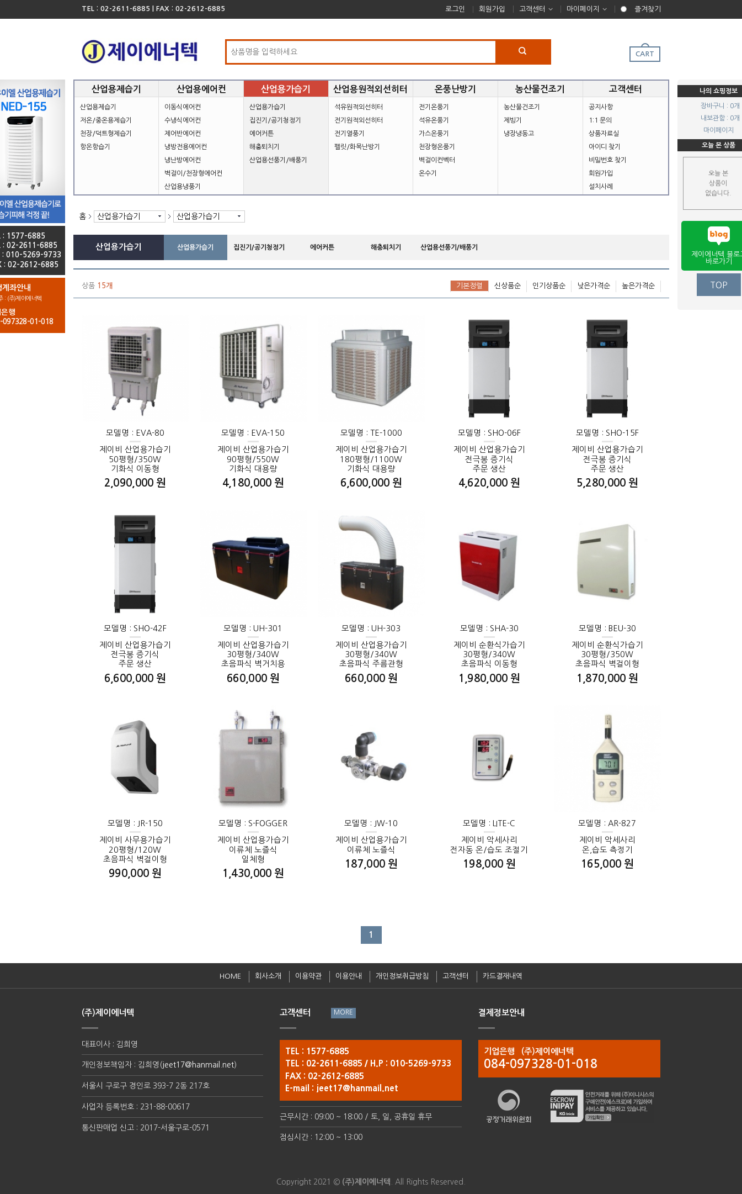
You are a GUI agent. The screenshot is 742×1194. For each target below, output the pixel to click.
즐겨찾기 (647, 9)
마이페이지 (583, 9)
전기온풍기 (434, 107)
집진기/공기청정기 (275, 120)
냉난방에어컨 (182, 160)
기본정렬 (469, 285)
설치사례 (601, 186)
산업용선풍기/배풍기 (278, 160)
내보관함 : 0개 (720, 118)
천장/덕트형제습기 (106, 133)
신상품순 (507, 285)
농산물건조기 (522, 107)
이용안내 (348, 976)
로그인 (455, 9)
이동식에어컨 (182, 107)
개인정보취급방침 (402, 976)
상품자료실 (604, 133)
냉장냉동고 (519, 133)
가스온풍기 (434, 133)
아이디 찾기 (605, 147)
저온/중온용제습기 (106, 120)
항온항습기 (95, 147)
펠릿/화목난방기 (357, 147)
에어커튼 (261, 133)
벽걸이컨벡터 (437, 160)
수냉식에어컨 (182, 120)
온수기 (428, 173)
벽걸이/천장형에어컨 (193, 173)
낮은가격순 (593, 285)
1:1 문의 (600, 120)
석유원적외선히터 (358, 107)
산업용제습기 (98, 107)
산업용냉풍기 (182, 186)
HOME (230, 976)
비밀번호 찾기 (608, 160)
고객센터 (532, 9)
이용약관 (308, 976)
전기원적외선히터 (358, 120)
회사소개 (268, 976)
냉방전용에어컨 (185, 147)
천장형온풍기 (437, 147)
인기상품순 (548, 285)
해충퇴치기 (264, 147)
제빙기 (513, 120)
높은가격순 (638, 285)
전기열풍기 (349, 133)
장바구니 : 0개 (720, 106)
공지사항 (601, 107)
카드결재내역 (502, 976)
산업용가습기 (267, 107)
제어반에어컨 (182, 133)
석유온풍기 (434, 120)
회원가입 (492, 9)
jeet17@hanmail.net (198, 1065)
